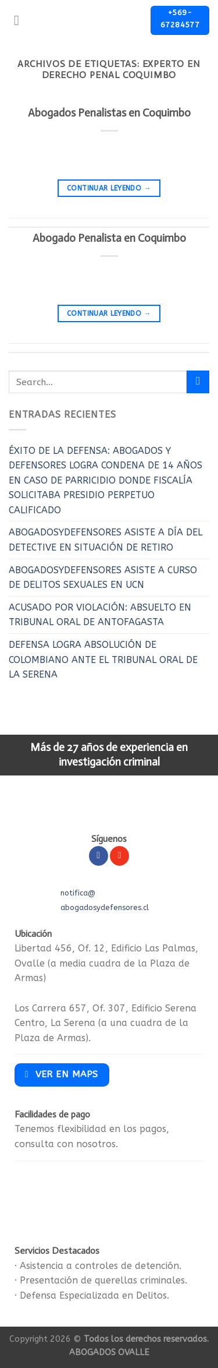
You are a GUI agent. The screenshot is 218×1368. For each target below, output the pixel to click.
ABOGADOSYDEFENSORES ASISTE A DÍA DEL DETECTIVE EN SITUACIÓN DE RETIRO (105, 540)
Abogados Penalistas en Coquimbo (109, 112)
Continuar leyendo (109, 188)
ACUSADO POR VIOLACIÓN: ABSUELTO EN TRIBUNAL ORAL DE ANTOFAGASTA (100, 615)
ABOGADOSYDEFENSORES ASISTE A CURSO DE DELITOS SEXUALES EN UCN (103, 578)
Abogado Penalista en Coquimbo (109, 238)
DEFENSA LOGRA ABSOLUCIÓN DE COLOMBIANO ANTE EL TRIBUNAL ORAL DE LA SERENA (103, 659)
